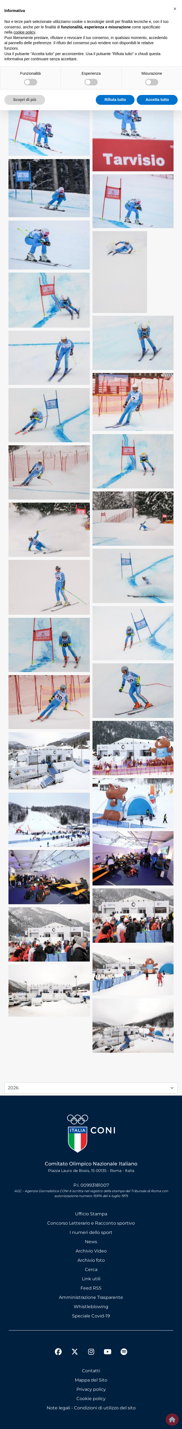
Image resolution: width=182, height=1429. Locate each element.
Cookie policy (91, 1398)
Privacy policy (91, 1389)
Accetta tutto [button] (157, 99)
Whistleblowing (91, 1306)
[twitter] (74, 1347)
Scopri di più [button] (24, 99)
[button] (175, 8)
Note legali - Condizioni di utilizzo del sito (91, 1407)
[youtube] (107, 1352)
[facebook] (58, 1352)
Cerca (91, 1269)
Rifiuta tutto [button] (115, 99)
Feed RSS (91, 1288)
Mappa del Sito (91, 1380)
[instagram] (91, 1352)
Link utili (91, 1278)
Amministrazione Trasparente (91, 1297)
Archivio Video (91, 1251)
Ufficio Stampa (91, 1213)
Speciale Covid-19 (91, 1315)
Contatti (91, 1370)
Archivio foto (91, 1260)
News (91, 1241)
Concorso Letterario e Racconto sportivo (91, 1223)
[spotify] (123, 1352)
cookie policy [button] (24, 32)
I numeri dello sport (91, 1232)
